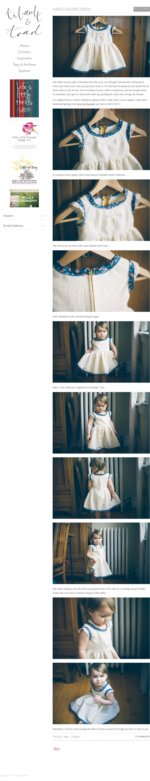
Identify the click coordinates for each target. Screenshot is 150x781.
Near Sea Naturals (86, 104)
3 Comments (142, 736)
